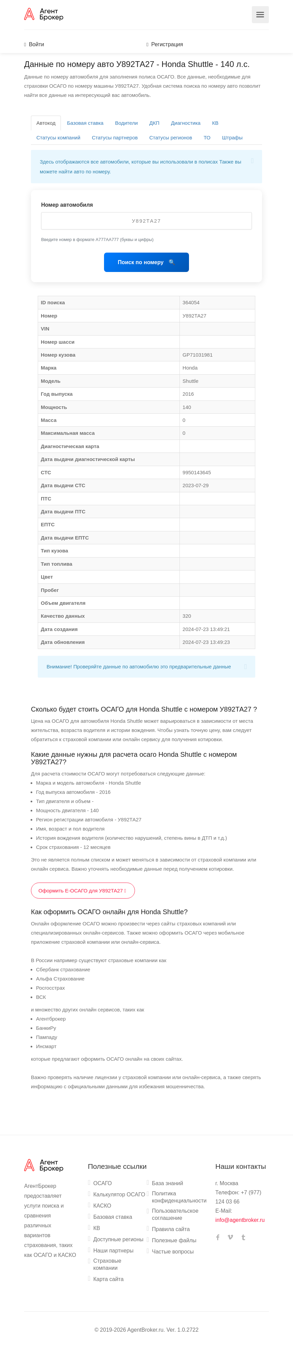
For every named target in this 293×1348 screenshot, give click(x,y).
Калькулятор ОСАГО (119, 1194)
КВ (215, 123)
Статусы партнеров (115, 137)
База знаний (167, 1183)
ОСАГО (102, 1183)
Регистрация (164, 44)
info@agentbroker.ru (240, 1220)
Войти (34, 44)
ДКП (154, 123)
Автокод (45, 123)
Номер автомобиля (67, 205)
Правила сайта (171, 1229)
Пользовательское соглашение (175, 1214)
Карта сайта (108, 1279)
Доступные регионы (118, 1239)
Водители (126, 123)
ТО (207, 137)
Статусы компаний (58, 137)
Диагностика (186, 123)
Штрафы (232, 137)
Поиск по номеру (141, 262)
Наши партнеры (113, 1250)
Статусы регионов (170, 137)
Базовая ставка (85, 123)
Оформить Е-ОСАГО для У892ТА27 (82, 890)
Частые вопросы (173, 1252)
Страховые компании (107, 1264)
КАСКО (102, 1206)
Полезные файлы (174, 1240)
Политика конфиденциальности (179, 1197)
